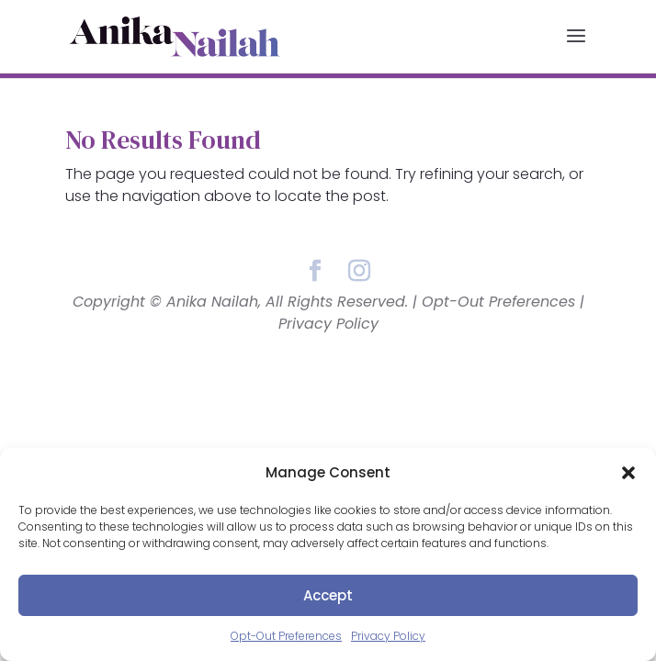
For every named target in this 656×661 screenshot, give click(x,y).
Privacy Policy (388, 636)
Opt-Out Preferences (286, 636)
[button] (628, 473)
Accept (328, 595)
